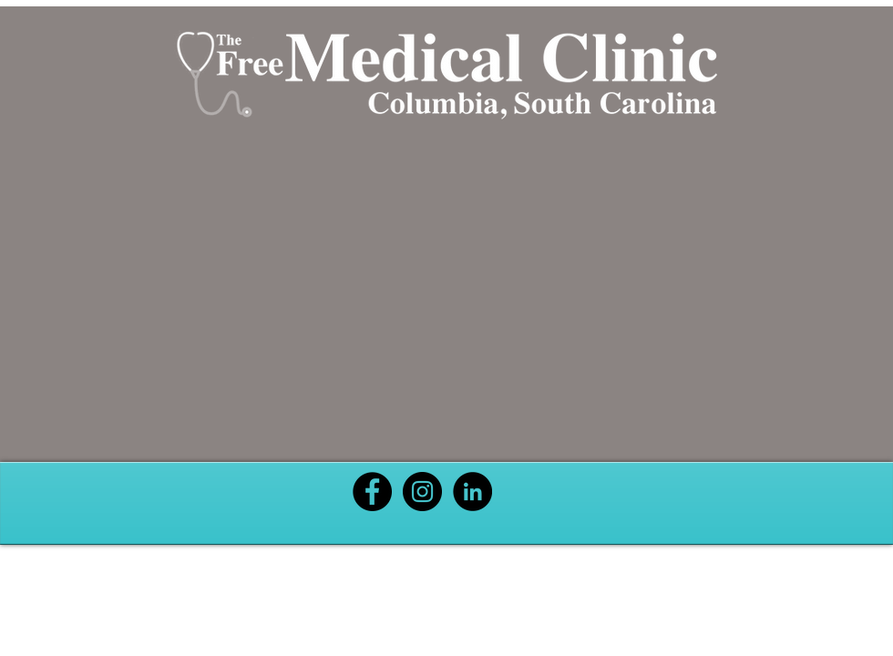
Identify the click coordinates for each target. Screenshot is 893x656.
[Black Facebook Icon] (372, 491)
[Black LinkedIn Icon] (472, 491)
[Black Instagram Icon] (422, 491)
